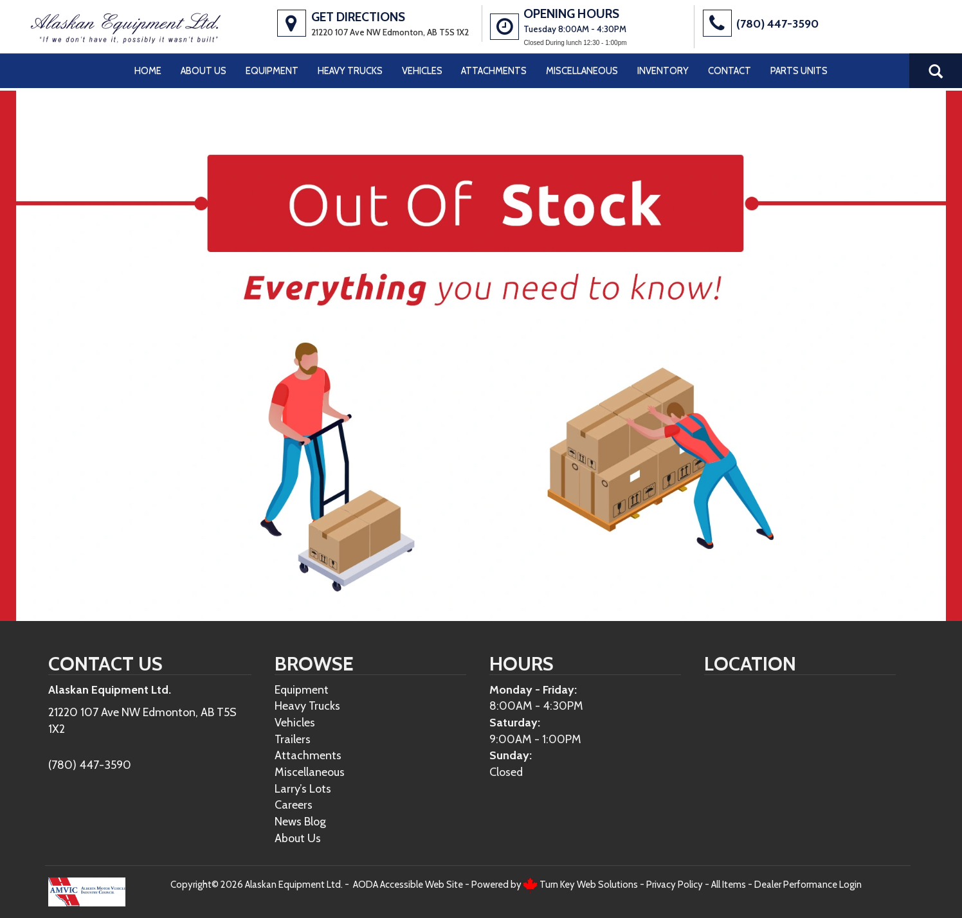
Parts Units (799, 70)
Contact (729, 70)
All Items (728, 884)
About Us (203, 70)
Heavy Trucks (350, 70)
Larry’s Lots (303, 788)
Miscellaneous (582, 70)
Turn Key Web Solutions (589, 884)
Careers (294, 804)
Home (147, 70)
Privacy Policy (674, 884)
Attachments (494, 70)
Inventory (663, 70)
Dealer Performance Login (808, 884)
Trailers (293, 739)
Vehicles (422, 70)
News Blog (300, 821)
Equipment (272, 70)
